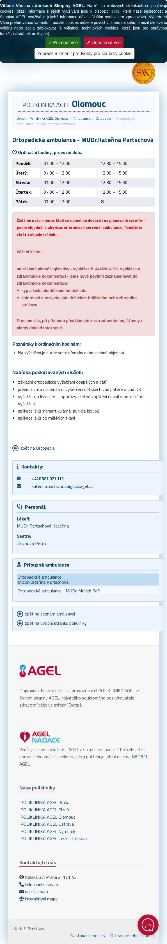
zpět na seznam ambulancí (50, 613)
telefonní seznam (38, 884)
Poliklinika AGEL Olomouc (49, 118)
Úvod (21, 118)
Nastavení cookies (87, 935)
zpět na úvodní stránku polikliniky (56, 623)
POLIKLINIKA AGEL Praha (44, 802)
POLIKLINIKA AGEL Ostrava (46, 824)
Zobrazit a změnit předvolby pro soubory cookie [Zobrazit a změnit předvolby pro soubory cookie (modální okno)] (84, 53)
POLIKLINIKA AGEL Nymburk (47, 831)
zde (115, 11)
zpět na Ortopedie (37, 448)
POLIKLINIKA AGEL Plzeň (44, 809)
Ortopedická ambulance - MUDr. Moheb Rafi (59, 590)
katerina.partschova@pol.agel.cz (62, 486)
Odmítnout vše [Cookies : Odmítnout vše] (104, 42)
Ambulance (82, 118)
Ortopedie (103, 118)
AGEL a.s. (36, 928)
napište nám (33, 891)
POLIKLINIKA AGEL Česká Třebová (53, 838)
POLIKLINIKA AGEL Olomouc (47, 817)
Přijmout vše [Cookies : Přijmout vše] (63, 42)
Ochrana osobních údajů (132, 935)
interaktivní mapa (38, 898)
